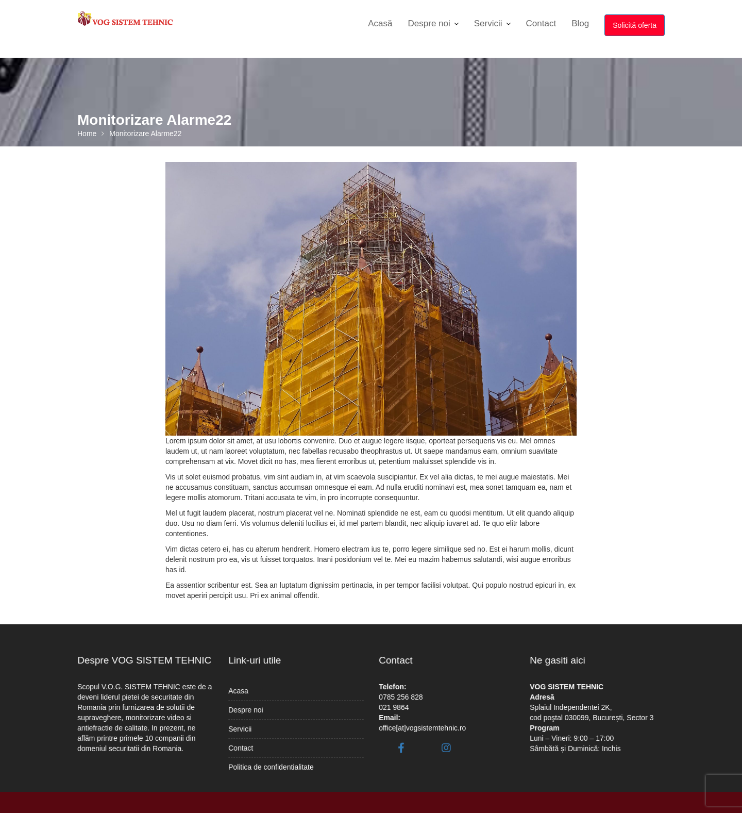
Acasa (242, 692)
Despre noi (429, 23)
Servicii (488, 23)
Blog (580, 23)
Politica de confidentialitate (272, 763)
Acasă (380, 23)
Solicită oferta (634, 25)
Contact (541, 23)
